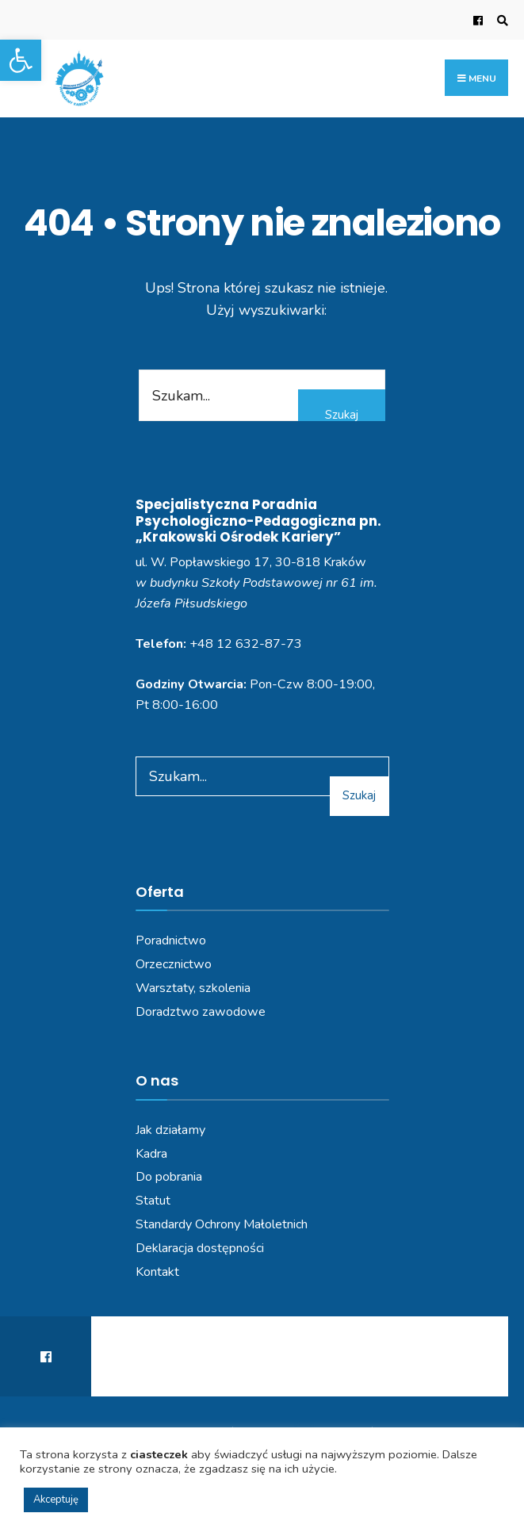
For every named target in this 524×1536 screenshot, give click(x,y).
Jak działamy (170, 1130)
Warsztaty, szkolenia (193, 988)
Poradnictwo (171, 940)
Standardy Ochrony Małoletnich (222, 1224)
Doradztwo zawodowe (201, 1012)
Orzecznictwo (174, 964)
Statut (153, 1200)
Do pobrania (169, 1177)
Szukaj (341, 415)
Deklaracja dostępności (200, 1248)
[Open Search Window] (500, 20)
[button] (20, 60)
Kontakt (157, 1272)
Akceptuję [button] (55, 1499)
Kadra (151, 1154)
